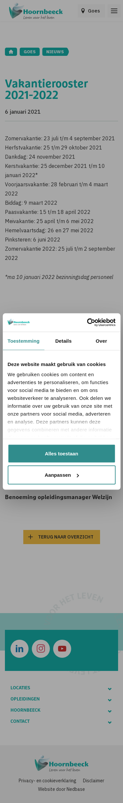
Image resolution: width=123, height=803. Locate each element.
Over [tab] (101, 340)
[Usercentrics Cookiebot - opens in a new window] (87, 322)
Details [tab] (63, 340)
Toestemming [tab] (24, 340)
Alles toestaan (61, 453)
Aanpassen (62, 475)
